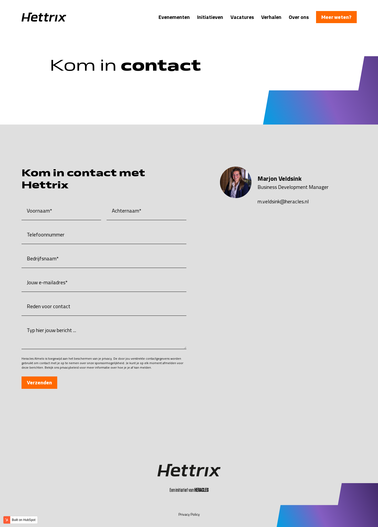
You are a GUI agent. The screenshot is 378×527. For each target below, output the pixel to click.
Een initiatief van (189, 490)
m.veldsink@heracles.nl (283, 201)
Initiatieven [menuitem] (210, 17)
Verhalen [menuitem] (271, 17)
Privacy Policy (189, 514)
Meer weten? (336, 17)
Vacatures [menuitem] (242, 17)
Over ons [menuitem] (299, 17)
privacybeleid (69, 367)
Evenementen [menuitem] (174, 17)
